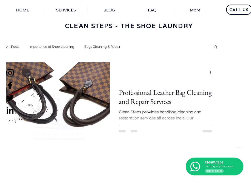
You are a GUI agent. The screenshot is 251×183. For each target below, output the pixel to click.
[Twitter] (10, 98)
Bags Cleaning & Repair (102, 47)
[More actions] (212, 73)
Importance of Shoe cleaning (51, 47)
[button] (215, 47)
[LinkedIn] (10, 110)
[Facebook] (10, 85)
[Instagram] (10, 73)
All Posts (12, 47)
